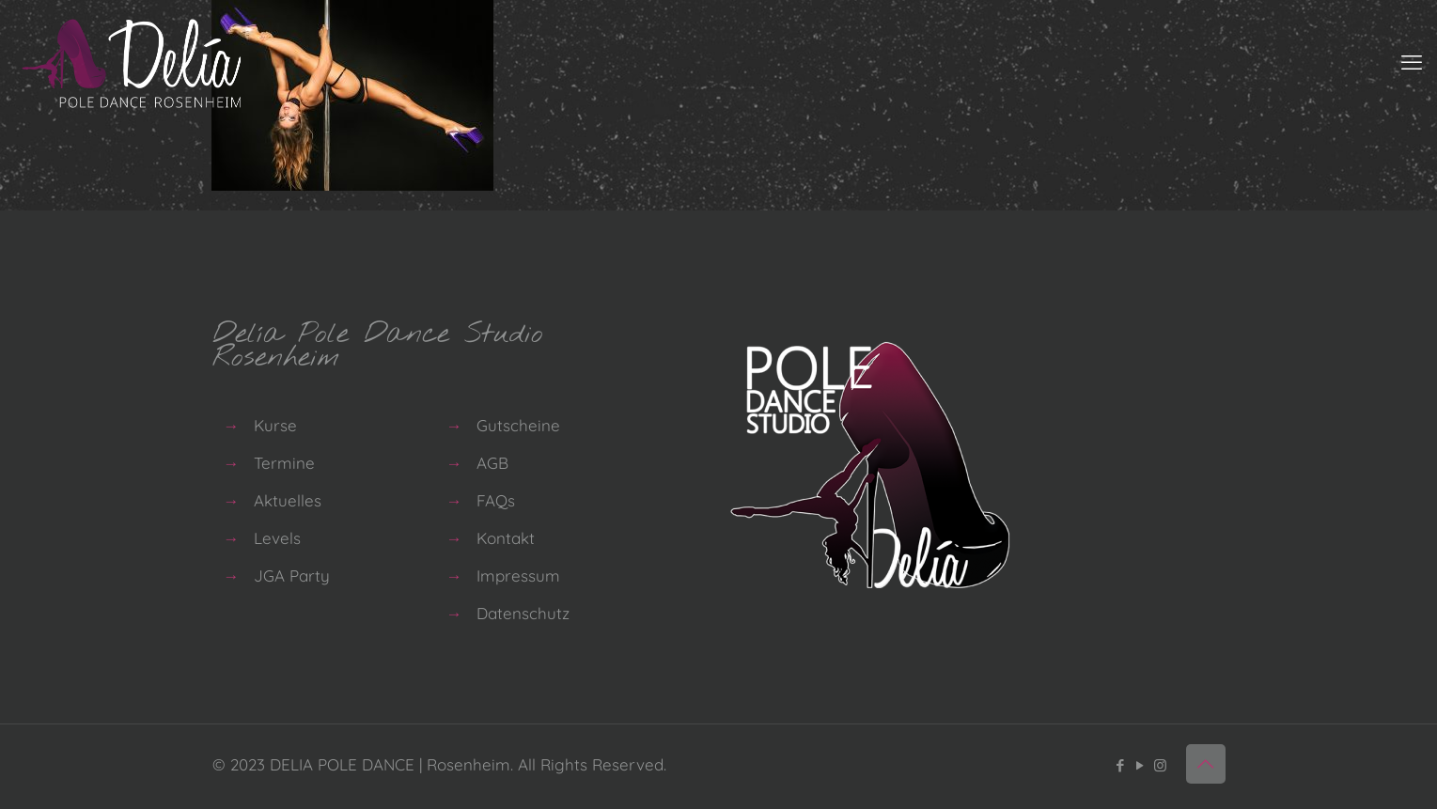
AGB (492, 463)
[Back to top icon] (1206, 764)
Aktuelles (287, 500)
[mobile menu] (1412, 62)
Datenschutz (523, 613)
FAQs (495, 500)
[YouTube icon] (1140, 765)
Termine (284, 463)
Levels (277, 538)
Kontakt (505, 538)
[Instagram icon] (1160, 765)
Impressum (518, 575)
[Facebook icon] (1121, 765)
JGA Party (292, 575)
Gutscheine (518, 425)
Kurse (275, 425)
